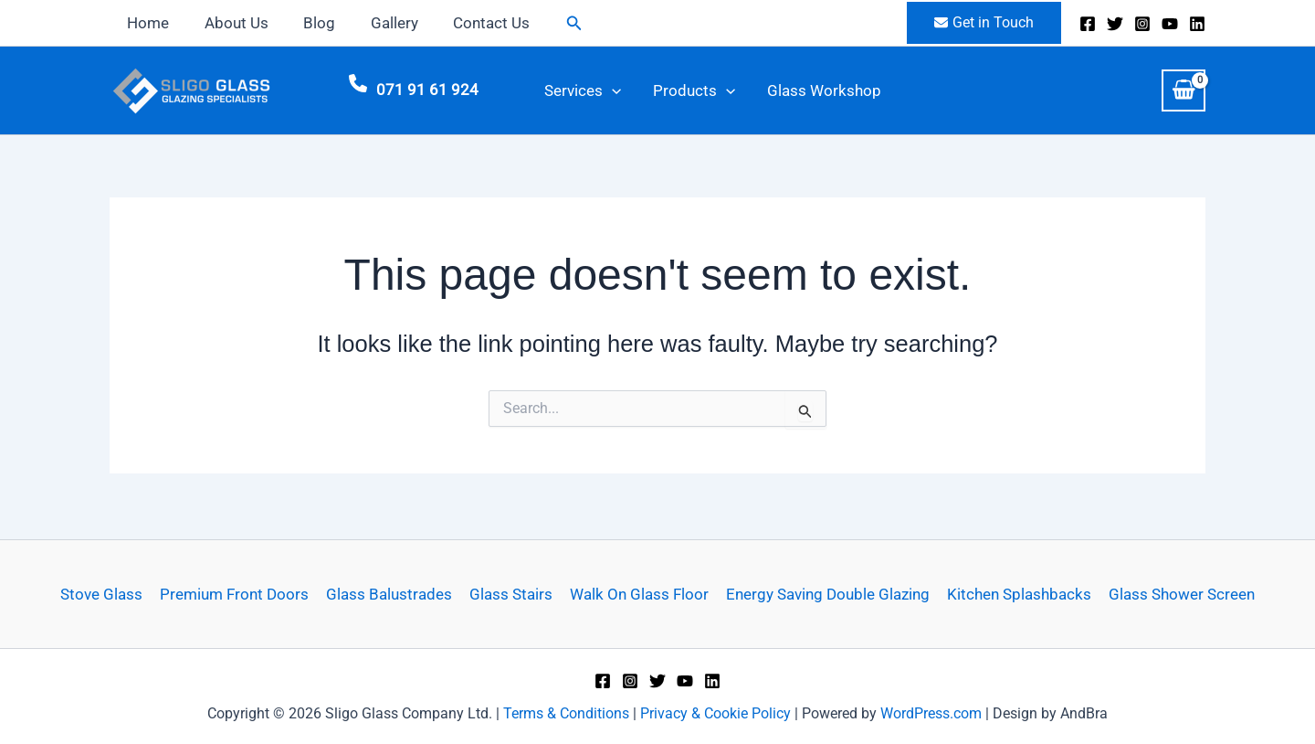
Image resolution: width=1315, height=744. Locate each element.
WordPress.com (931, 713)
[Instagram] (1142, 24)
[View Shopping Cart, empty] (1183, 92)
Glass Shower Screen (1175, 594)
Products (673, 92)
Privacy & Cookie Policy (715, 713)
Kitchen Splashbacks (1014, 594)
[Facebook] (1087, 24)
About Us (230, 23)
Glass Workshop (789, 92)
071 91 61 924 (427, 92)
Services (575, 92)
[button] (553, 23)
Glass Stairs (511, 594)
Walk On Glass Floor (638, 594)
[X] (1115, 24)
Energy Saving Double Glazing (825, 594)
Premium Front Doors (238, 594)
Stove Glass (108, 594)
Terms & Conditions (566, 713)
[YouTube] (1170, 24)
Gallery (380, 23)
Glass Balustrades (392, 594)
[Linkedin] (1197, 24)
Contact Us (473, 23)
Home (146, 23)
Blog (309, 23)
